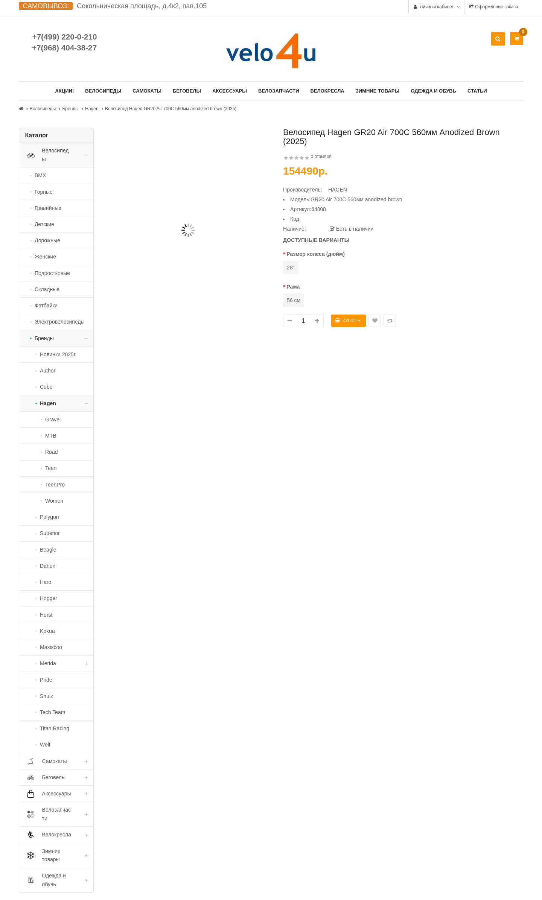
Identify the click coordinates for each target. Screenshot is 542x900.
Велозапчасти (278, 91)
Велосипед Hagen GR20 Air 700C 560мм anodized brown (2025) (170, 108)
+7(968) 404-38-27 (64, 47)
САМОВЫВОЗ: (46, 6)
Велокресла (327, 91)
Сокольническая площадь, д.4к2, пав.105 (142, 6)
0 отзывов (321, 156)
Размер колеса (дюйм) (315, 254)
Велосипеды (103, 91)
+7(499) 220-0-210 (64, 36)
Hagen (91, 108)
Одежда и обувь (433, 91)
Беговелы (187, 91)
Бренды (70, 108)
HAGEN (337, 190)
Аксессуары (229, 91)
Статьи (477, 91)
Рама (293, 287)
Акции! (64, 91)
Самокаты (146, 91)
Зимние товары (378, 91)
